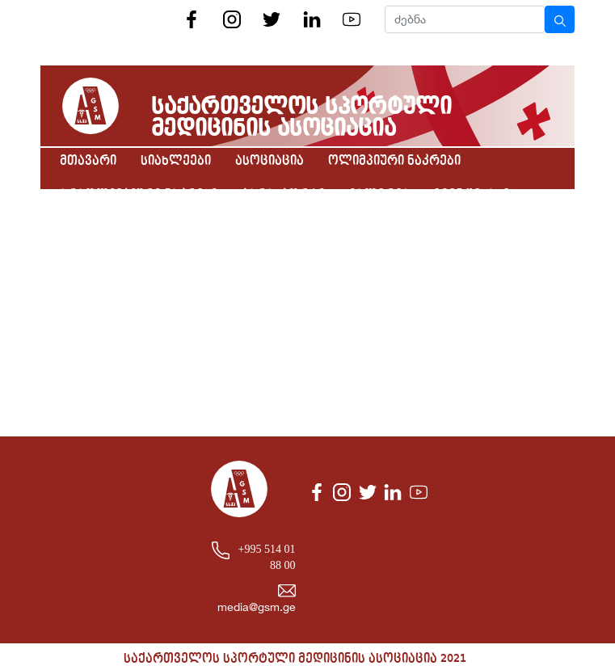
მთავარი (88, 160)
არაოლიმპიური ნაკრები (138, 194)
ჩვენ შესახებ (475, 194)
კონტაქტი (92, 228)
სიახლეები (176, 160)
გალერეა (379, 194)
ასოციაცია (269, 160)
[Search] (465, 19)
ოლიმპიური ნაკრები (394, 160)
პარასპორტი (283, 194)
